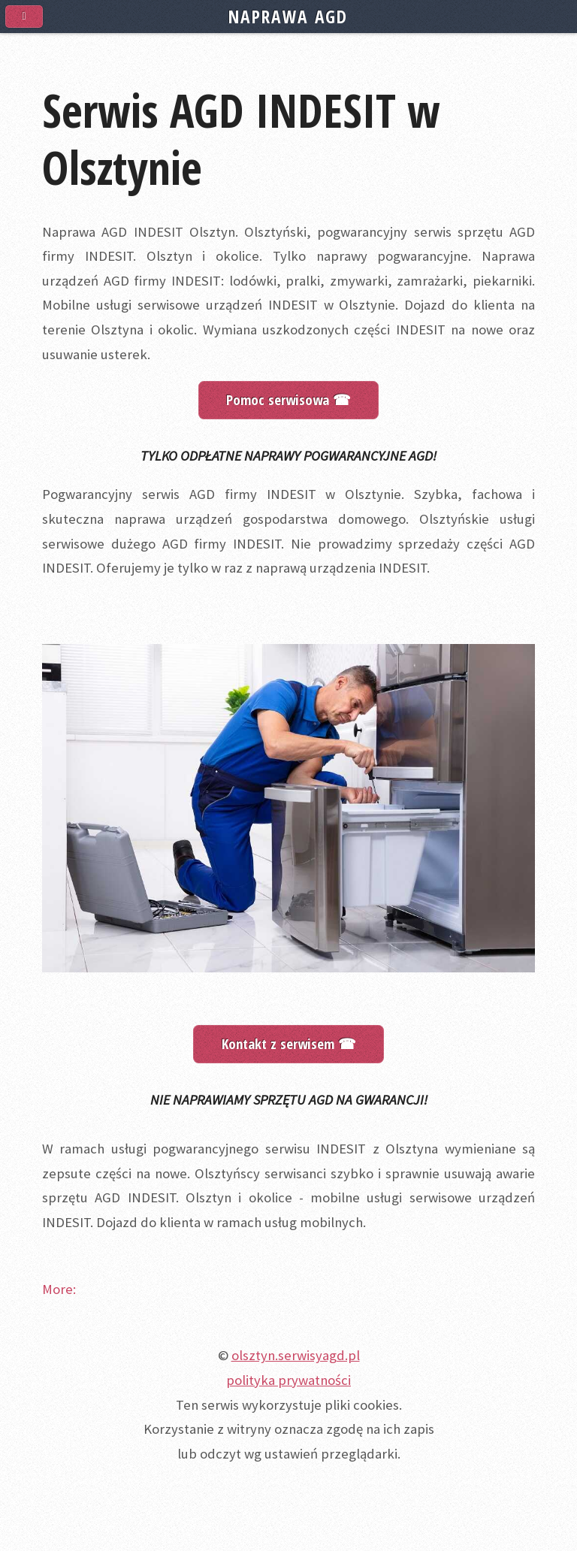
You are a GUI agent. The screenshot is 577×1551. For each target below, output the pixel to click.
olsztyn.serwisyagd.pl (295, 1355)
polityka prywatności (288, 1380)
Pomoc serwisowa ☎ (288, 399)
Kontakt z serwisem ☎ (289, 1043)
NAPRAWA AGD (288, 17)
